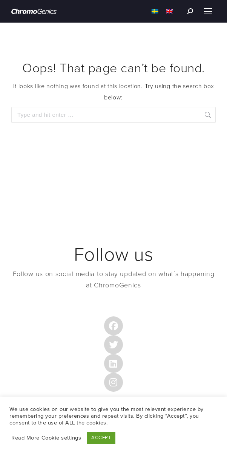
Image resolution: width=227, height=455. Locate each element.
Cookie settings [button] (61, 438)
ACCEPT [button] (101, 438)
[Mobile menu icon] (208, 11)
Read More (25, 438)
